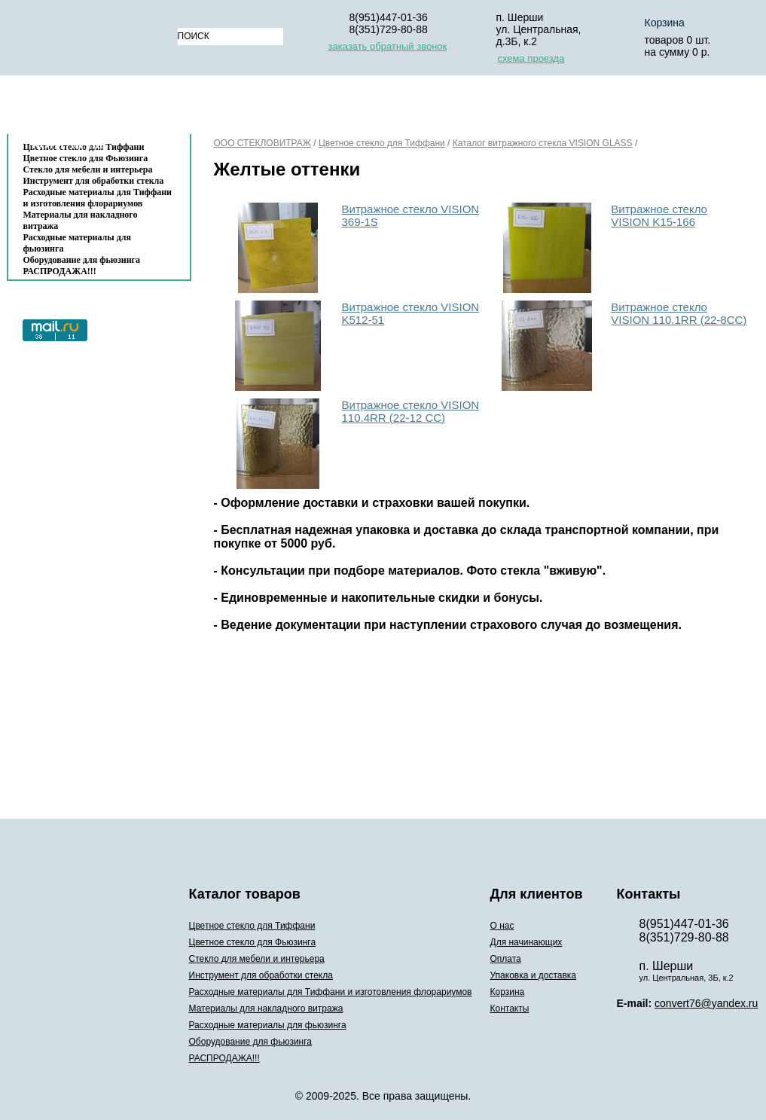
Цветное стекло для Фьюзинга (252, 942)
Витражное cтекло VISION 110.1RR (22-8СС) (678, 313)
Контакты (68, 144)
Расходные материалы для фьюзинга (77, 243)
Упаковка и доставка (524, 108)
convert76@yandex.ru (706, 1003)
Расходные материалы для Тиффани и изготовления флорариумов (97, 198)
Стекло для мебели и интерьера (88, 169)
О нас (213, 108)
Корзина (643, 108)
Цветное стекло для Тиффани (382, 143)
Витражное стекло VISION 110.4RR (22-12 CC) (411, 411)
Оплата (409, 108)
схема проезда (531, 58)
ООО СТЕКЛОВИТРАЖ (262, 143)
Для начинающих (308, 108)
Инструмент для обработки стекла (93, 180)
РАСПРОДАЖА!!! (59, 271)
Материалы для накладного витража (80, 220)
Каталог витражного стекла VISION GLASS (543, 143)
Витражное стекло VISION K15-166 (659, 215)
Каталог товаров (91, 108)
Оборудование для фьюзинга (82, 260)
